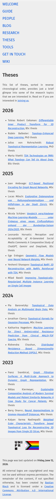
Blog (6, 25)
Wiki (6, 61)
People (8, 18)
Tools (7, 47)
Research (10, 33)
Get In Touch (13, 54)
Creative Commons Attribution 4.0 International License (28, 490)
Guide (7, 11)
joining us (23, 100)
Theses (8, 40)
